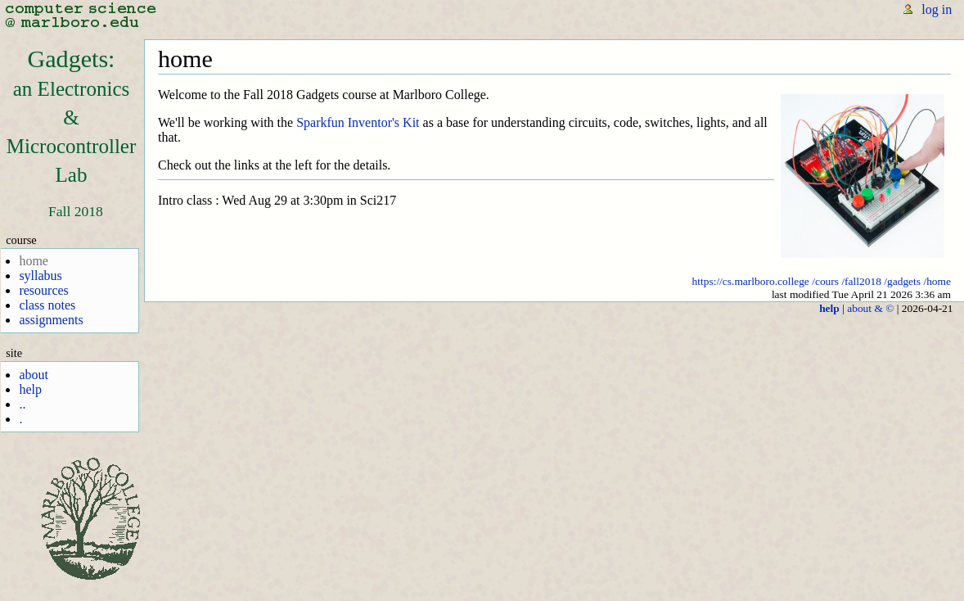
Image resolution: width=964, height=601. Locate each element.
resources (43, 290)
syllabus (40, 275)
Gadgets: (72, 115)
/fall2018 (861, 281)
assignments (51, 320)
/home (937, 281)
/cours (825, 281)
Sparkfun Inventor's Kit (357, 122)
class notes (47, 305)
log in (936, 9)
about (33, 375)
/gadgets (902, 281)
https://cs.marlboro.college (750, 281)
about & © (870, 308)
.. (22, 404)
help (30, 389)
